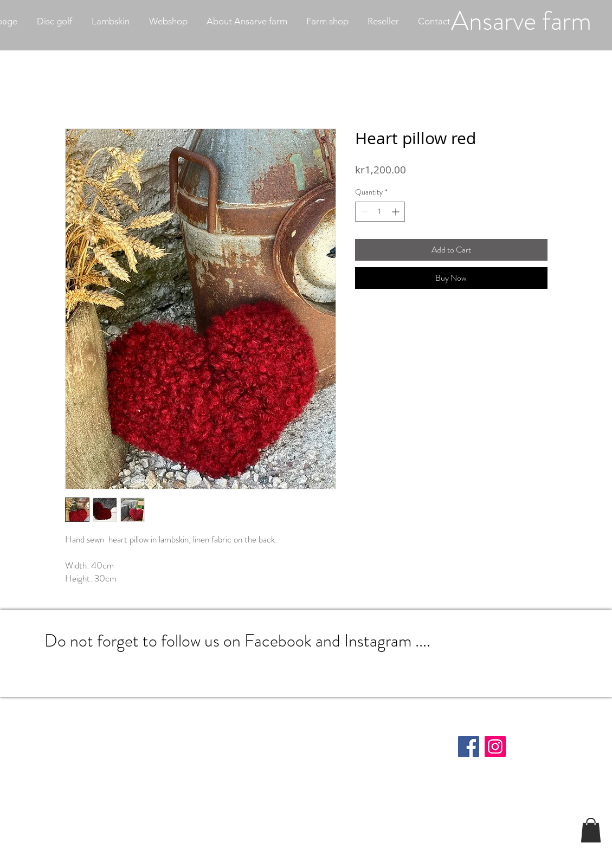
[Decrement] (363, 211)
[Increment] (396, 211)
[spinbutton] (380, 211)
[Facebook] (468, 746)
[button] (591, 830)
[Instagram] (495, 746)
